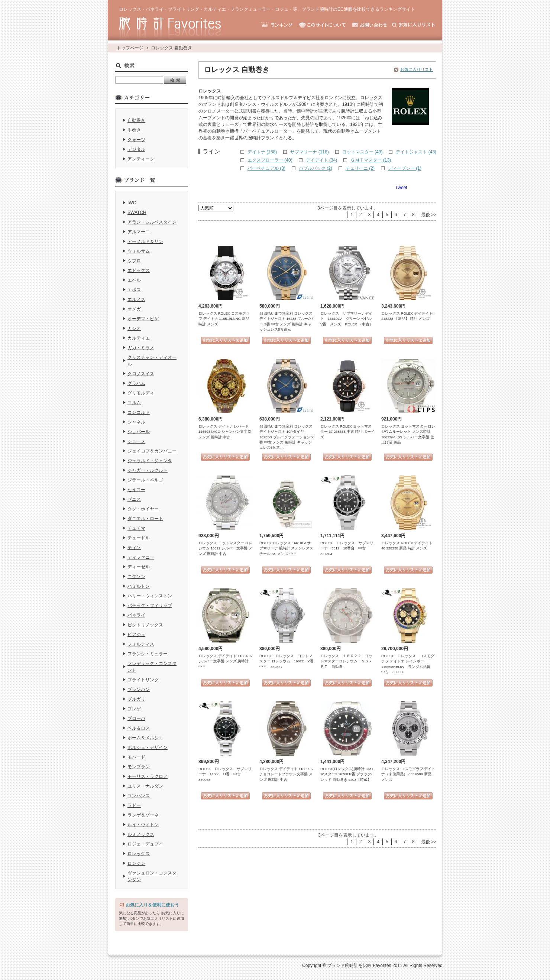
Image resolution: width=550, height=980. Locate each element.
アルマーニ (138, 231)
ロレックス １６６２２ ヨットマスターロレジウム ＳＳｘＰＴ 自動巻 (346, 661)
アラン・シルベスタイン (152, 222)
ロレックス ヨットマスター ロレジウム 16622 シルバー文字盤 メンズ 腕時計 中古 (225, 548)
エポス (134, 289)
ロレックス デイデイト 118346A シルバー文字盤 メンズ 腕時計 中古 (225, 661)
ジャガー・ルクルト (147, 470)
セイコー (136, 489)
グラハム (136, 383)
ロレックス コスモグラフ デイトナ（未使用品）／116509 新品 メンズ (408, 774)
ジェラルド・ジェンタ (149, 460)
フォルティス (140, 644)
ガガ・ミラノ (140, 347)
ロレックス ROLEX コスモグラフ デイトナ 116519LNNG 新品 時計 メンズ (224, 318)
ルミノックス (140, 834)
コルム (134, 402)
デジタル (136, 149)
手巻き (134, 130)
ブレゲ (134, 708)
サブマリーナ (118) (309, 152)
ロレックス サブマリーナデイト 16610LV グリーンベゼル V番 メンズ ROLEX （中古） (347, 318)
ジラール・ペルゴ (145, 480)
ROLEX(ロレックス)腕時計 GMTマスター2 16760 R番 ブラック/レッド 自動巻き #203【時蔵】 (346, 774)
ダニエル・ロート (145, 518)
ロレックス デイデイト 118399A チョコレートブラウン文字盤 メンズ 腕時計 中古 (286, 774)
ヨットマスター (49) (362, 152)
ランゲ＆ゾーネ (143, 815)
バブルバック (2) (315, 168)
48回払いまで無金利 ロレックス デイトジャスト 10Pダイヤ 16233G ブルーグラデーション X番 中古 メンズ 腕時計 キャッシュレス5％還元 (286, 437)
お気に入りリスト (416, 69)
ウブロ (134, 260)
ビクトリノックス (145, 624)
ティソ (134, 547)
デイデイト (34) (321, 160)
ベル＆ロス (138, 728)
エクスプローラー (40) (270, 160)
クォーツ (136, 139)
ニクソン (136, 576)
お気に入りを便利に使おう (152, 905)
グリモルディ (140, 393)
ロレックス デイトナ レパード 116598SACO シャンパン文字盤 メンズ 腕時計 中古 (224, 431)
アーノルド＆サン (145, 241)
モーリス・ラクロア (147, 776)
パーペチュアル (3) (266, 168)
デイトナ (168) (262, 152)
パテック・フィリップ (149, 605)
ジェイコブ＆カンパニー (152, 451)
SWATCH (136, 212)
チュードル (138, 538)
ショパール (138, 431)
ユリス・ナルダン (145, 786)
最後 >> (428, 214)
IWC (131, 202)
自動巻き (136, 120)
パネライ (136, 615)
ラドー (134, 805)
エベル (134, 280)
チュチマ (136, 528)
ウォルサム (138, 251)
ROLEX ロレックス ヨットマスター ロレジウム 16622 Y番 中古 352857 (288, 661)
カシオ (134, 328)
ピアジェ (136, 634)
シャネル (136, 422)
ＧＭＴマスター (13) (370, 160)
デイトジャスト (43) (416, 152)
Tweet (401, 187)
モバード (136, 757)
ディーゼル (138, 566)
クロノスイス (140, 373)
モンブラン (138, 766)
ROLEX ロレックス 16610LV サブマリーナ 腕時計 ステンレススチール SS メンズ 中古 (286, 548)
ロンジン (136, 863)
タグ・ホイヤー (143, 509)
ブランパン (138, 689)
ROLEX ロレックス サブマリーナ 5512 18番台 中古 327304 (346, 548)
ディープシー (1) (404, 168)
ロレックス (138, 853)
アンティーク (140, 159)
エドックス (138, 270)
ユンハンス (138, 795)
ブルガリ (136, 699)
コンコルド (138, 412)
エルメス (136, 299)
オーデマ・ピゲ (143, 318)
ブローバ (136, 718)
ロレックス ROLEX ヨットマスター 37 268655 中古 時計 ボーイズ (347, 431)
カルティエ (138, 338)
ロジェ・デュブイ (145, 844)
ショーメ (136, 441)
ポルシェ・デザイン (147, 747)
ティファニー (140, 557)
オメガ (134, 309)
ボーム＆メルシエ (145, 737)
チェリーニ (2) (360, 168)
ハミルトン (138, 586)
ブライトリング (143, 679)
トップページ (130, 48)
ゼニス (134, 499)
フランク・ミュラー (147, 653)
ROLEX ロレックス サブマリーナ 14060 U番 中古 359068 (225, 774)
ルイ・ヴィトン (143, 824)
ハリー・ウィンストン (149, 595)
